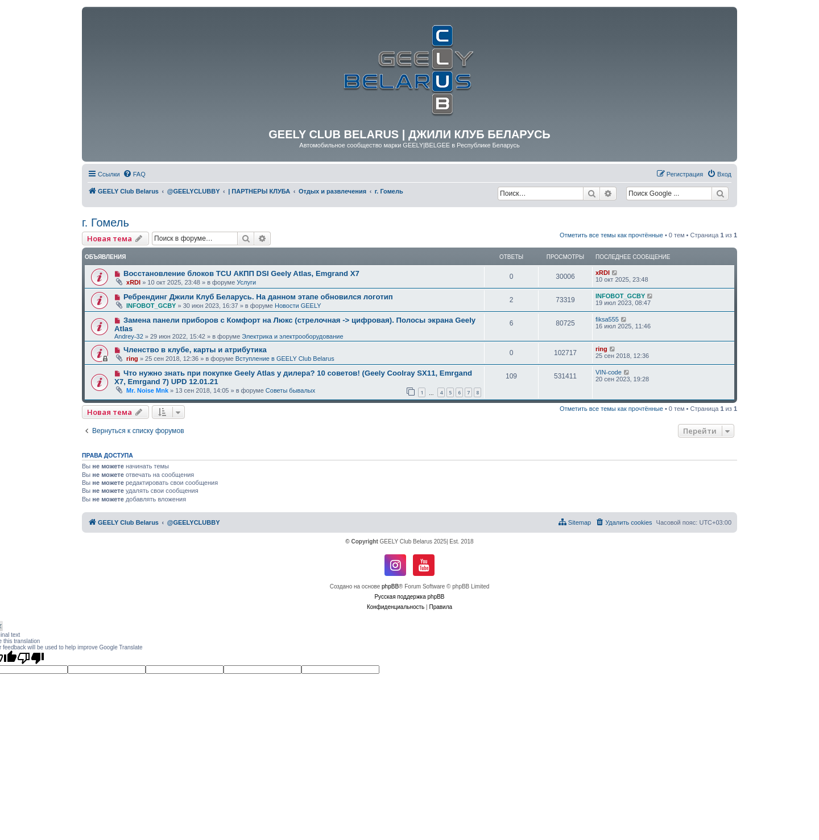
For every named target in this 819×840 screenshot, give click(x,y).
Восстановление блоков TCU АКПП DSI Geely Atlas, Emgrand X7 (241, 273)
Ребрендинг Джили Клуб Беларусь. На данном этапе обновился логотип (258, 297)
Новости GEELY (298, 305)
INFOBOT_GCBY (151, 305)
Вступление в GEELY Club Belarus (284, 358)
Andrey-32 (128, 336)
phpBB (390, 586)
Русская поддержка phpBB (409, 597)
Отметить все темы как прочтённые (611, 235)
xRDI (133, 282)
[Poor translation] (30, 657)
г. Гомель (105, 222)
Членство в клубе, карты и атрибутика (195, 349)
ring (132, 358)
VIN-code (608, 372)
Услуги (246, 282)
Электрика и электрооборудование (292, 336)
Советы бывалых (290, 390)
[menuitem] (134, 174)
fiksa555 (607, 319)
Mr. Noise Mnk (147, 390)
